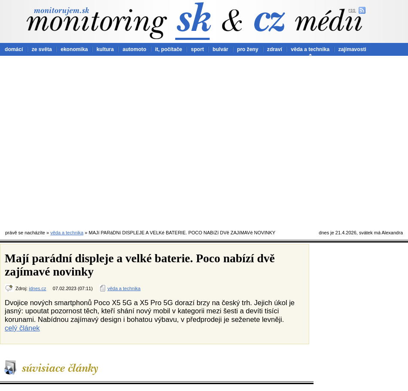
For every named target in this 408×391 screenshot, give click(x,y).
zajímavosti (352, 49)
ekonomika (74, 49)
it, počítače (168, 49)
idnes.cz (37, 288)
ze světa (42, 49)
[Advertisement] (80, 140)
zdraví (274, 49)
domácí (14, 49)
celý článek (22, 328)
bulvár (220, 49)
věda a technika (310, 49)
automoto (134, 49)
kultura (105, 49)
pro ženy (248, 49)
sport (197, 49)
